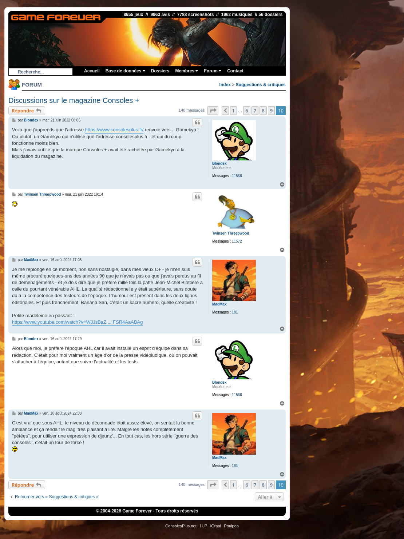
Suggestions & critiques (261, 84)
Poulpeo (231, 526)
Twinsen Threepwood (230, 233)
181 (235, 312)
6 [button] (246, 110)
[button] (212, 110)
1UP (203, 526)
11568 (237, 176)
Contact (235, 70)
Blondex (219, 163)
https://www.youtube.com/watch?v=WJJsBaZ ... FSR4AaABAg (77, 322)
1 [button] (233, 110)
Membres (186, 70)
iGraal (215, 526)
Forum (212, 70)
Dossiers (160, 70)
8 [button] (263, 110)
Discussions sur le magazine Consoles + (73, 100)
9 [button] (271, 110)
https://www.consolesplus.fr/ (114, 129)
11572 (237, 241)
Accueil (92, 70)
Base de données (125, 70)
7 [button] (255, 110)
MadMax (219, 304)
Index (225, 84)
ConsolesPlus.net (181, 526)
